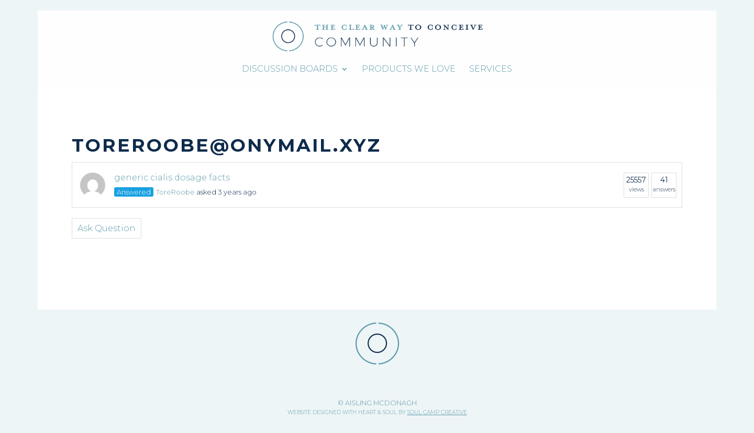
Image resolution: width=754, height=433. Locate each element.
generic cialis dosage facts (172, 178)
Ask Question (106, 228)
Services (490, 69)
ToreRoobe (175, 192)
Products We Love (409, 69)
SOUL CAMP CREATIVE (437, 412)
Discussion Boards (290, 69)
